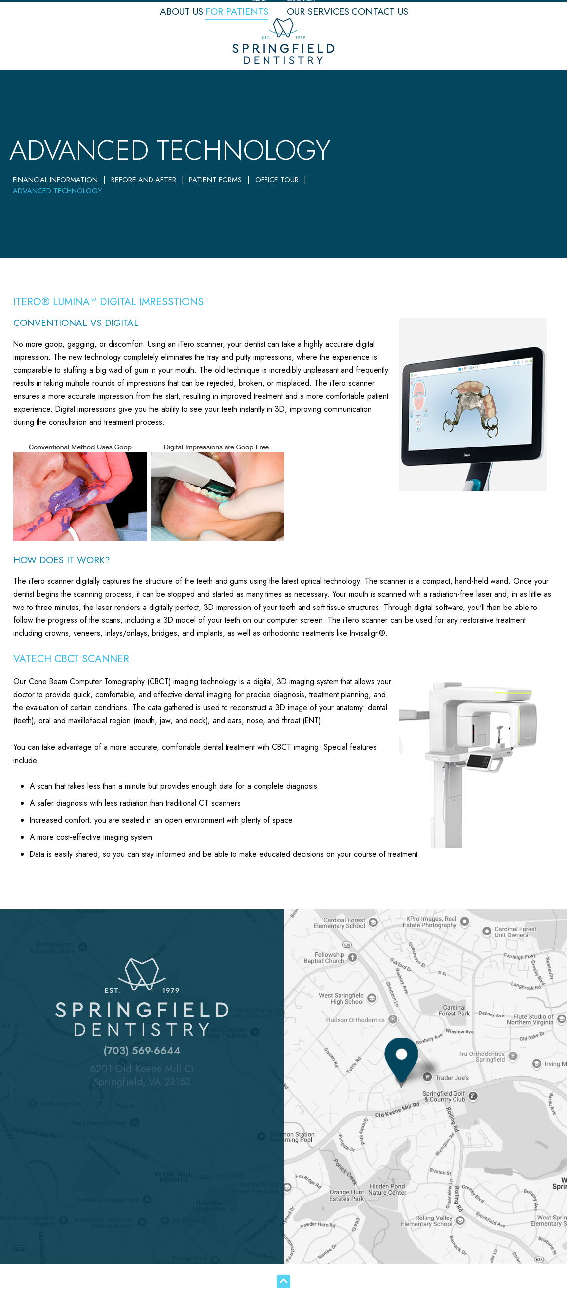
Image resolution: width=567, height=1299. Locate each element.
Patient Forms (215, 180)
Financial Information (55, 180)
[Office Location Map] (401, 1075)
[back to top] (283, 1281)
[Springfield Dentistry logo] (283, 44)
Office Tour (277, 180)
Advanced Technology (57, 191)
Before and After (143, 180)
